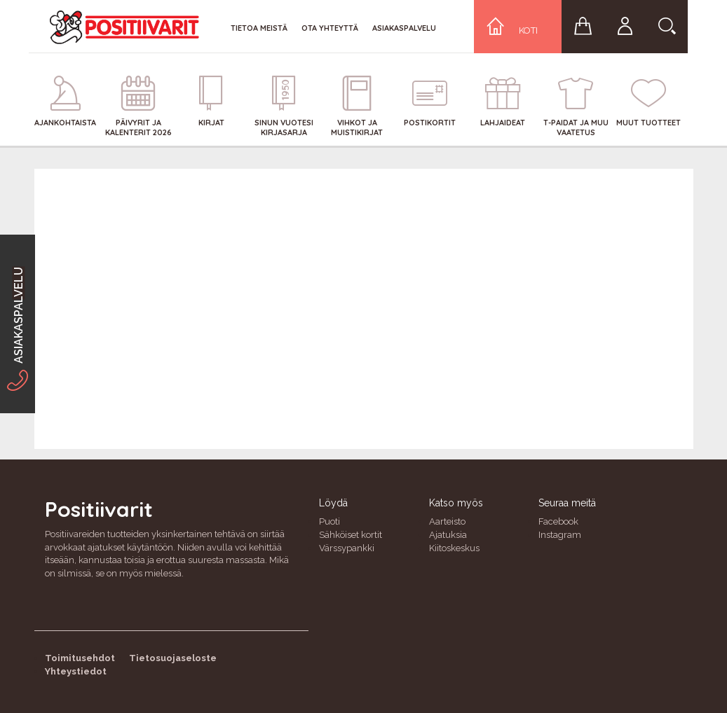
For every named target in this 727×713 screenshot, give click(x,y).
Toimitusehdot (80, 658)
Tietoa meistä (259, 28)
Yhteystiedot (76, 671)
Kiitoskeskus (454, 548)
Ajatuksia (448, 534)
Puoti (329, 521)
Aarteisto (447, 521)
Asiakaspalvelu (404, 28)
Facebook (558, 521)
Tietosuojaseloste (173, 658)
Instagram (559, 534)
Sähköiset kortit (350, 534)
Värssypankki (346, 548)
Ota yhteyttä (329, 28)
